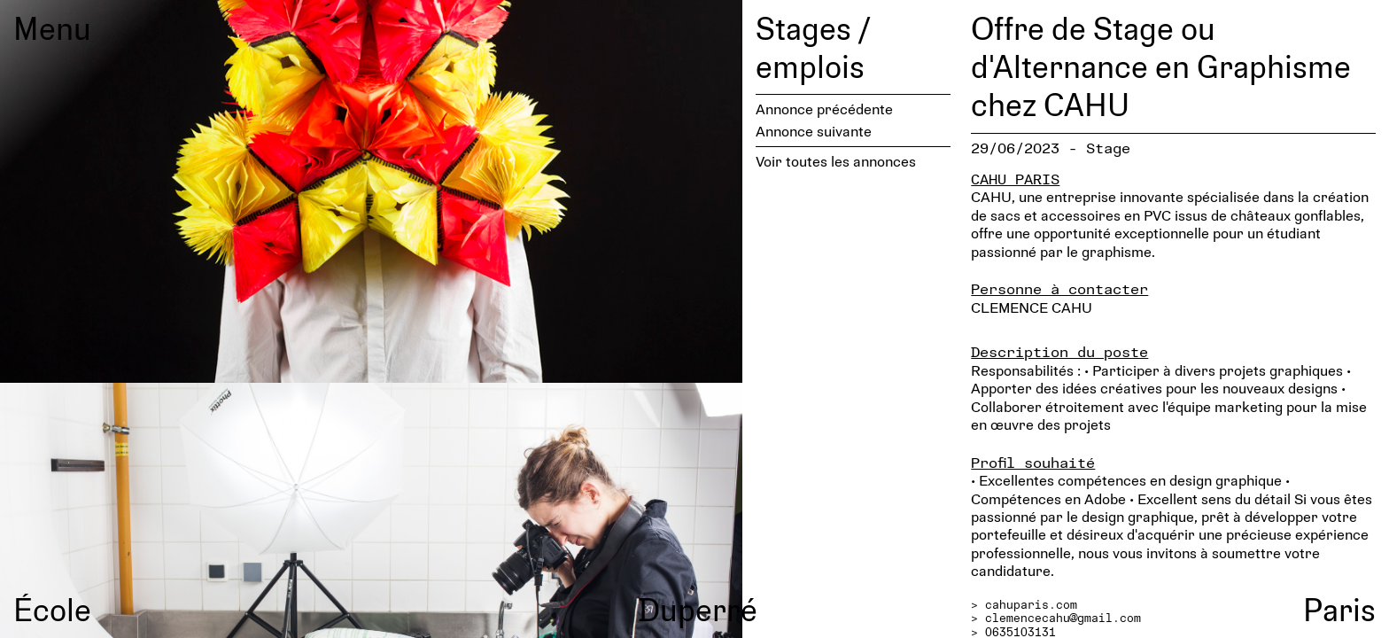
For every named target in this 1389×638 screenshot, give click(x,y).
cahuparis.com (1031, 604)
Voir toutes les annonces (836, 161)
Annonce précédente (824, 108)
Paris (1339, 608)
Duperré (697, 608)
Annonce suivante (814, 130)
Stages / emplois (813, 46)
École (52, 608)
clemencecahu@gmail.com (1063, 618)
